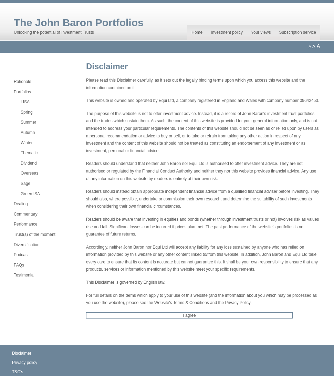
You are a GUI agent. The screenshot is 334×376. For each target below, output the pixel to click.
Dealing (21, 203)
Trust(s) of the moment (34, 234)
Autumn (28, 132)
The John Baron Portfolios (79, 22)
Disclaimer (21, 353)
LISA (25, 102)
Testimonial (24, 275)
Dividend (29, 163)
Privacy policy (24, 362)
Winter (27, 142)
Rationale (22, 81)
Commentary (26, 214)
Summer (28, 122)
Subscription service (297, 32)
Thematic (29, 152)
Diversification (27, 244)
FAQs (19, 265)
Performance (26, 224)
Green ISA (30, 193)
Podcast (21, 254)
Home (196, 32)
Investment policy (227, 32)
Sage (25, 183)
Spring (27, 112)
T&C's (17, 371)
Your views (261, 32)
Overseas (29, 173)
